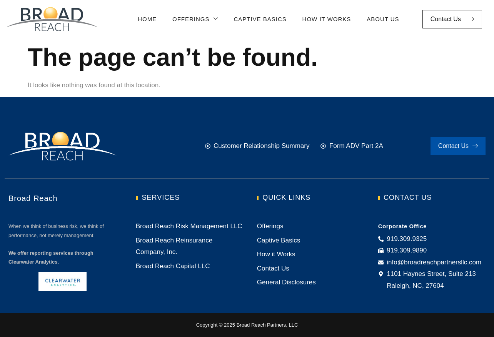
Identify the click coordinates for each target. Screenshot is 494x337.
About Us (381, 19)
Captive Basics (258, 19)
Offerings (194, 19)
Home (146, 19)
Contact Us (452, 19)
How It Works (324, 19)
